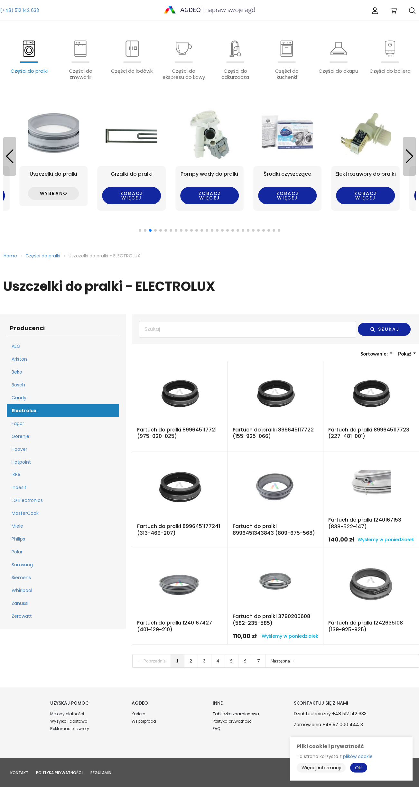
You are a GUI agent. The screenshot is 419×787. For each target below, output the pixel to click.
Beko (17, 372)
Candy (19, 397)
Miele (17, 526)
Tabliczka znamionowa (236, 714)
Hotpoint (21, 462)
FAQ (216, 728)
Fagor (18, 423)
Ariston (19, 359)
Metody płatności (67, 714)
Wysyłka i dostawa (69, 721)
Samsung (22, 564)
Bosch (18, 385)
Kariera (138, 714)
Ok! (358, 767)
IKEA (16, 474)
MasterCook (25, 513)
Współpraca (144, 721)
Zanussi (20, 603)
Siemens (21, 577)
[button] (409, 156)
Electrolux (24, 410)
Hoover (19, 449)
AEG (16, 346)
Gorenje (20, 436)
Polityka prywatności (233, 721)
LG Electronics (27, 500)
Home (10, 256)
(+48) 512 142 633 (19, 10)
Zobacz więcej (131, 195)
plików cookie (358, 756)
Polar (17, 552)
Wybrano (54, 193)
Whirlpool (22, 590)
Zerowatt (22, 616)
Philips (18, 539)
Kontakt (19, 772)
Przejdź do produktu (180, 406)
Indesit (19, 487)
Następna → (283, 660)
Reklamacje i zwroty (69, 728)
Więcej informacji (321, 767)
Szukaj (384, 329)
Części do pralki (42, 256)
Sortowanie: (376, 353)
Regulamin (100, 772)
